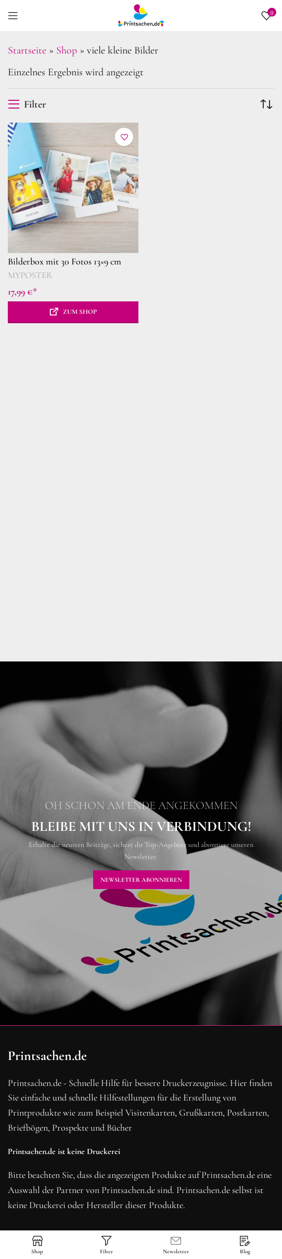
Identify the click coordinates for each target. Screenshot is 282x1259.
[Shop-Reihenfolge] (266, 104)
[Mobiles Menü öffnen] (13, 15)
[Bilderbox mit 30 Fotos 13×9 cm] (73, 188)
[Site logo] (141, 14)
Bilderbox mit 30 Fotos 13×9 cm (64, 261)
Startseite (27, 50)
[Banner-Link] (141, 843)
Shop (66, 50)
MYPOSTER (30, 275)
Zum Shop (80, 312)
